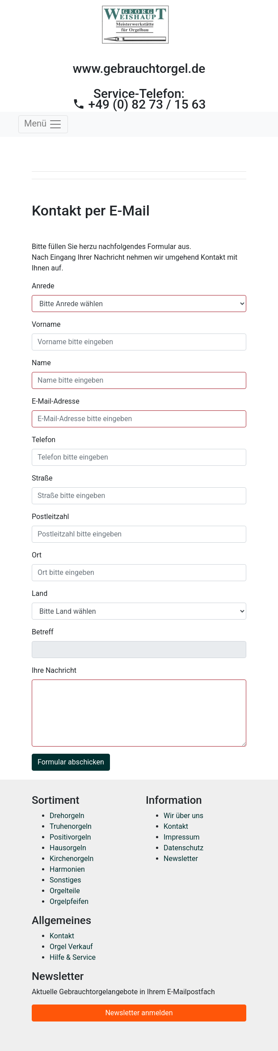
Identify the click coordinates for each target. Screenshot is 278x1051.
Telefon (43, 439)
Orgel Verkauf (71, 946)
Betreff (43, 632)
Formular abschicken (71, 762)
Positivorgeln (70, 837)
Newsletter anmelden (139, 1013)
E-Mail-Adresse (56, 401)
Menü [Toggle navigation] (43, 124)
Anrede (43, 286)
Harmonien (67, 869)
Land (39, 593)
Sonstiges (65, 880)
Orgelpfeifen (69, 901)
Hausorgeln (68, 848)
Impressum (182, 837)
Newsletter (181, 858)
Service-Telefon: (139, 99)
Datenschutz (183, 848)
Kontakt (176, 826)
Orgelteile (65, 890)
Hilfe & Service (73, 957)
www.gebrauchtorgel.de (139, 68)
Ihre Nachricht (54, 670)
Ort (37, 555)
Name (41, 363)
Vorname (46, 324)
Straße (42, 478)
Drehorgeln (67, 815)
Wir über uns (183, 815)
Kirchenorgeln (71, 858)
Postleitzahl (50, 516)
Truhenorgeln (71, 826)
